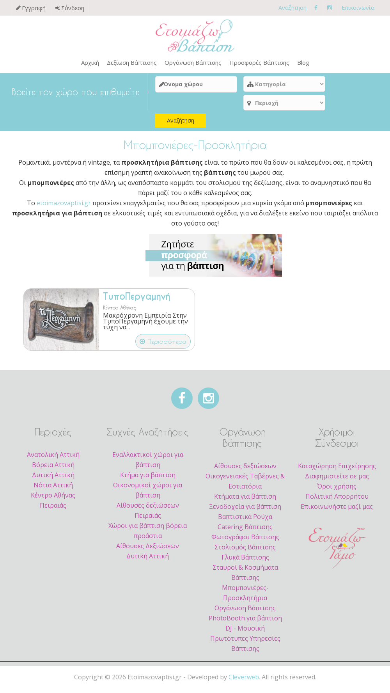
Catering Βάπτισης (245, 529)
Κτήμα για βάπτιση (148, 477)
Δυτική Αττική (53, 477)
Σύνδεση (72, 8)
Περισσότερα (163, 341)
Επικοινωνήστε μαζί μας (337, 509)
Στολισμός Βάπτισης (245, 550)
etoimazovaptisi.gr (64, 203)
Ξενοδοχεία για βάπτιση (245, 509)
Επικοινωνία (358, 7)
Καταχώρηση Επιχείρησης (337, 468)
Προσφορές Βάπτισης (259, 62)
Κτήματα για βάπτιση (245, 499)
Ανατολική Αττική (53, 457)
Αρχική (90, 62)
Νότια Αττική (53, 487)
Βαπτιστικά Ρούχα (245, 519)
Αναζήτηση (292, 7)
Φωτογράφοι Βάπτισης (245, 539)
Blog (303, 62)
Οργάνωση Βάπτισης (193, 62)
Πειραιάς (53, 508)
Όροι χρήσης (336, 489)
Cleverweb (244, 679)
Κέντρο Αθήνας (119, 307)
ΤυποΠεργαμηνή (136, 296)
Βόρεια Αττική (53, 467)
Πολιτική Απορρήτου (337, 499)
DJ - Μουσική (245, 631)
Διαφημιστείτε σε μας (337, 478)
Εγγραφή (34, 8)
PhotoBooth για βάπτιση (245, 621)
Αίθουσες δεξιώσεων (245, 468)
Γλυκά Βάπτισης (245, 560)
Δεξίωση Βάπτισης (132, 62)
